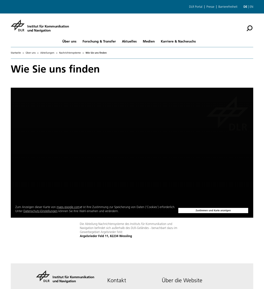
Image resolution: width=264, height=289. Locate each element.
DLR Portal (195, 7)
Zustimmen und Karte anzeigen (213, 210)
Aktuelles (129, 41)
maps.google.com (68, 207)
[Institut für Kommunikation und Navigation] (40, 25)
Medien (149, 41)
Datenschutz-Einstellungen (40, 211)
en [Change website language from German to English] (251, 7)
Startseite (16, 53)
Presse (210, 7)
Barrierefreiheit (227, 7)
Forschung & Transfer (99, 41)
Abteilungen (47, 53)
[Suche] (249, 28)
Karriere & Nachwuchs (178, 41)
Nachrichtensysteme (70, 53)
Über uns (69, 41)
